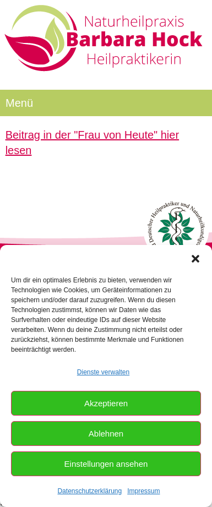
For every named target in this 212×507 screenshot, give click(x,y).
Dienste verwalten (103, 372)
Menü (19, 103)
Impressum (143, 491)
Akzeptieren (106, 403)
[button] (195, 258)
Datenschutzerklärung (89, 491)
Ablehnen (106, 433)
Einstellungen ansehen (106, 463)
